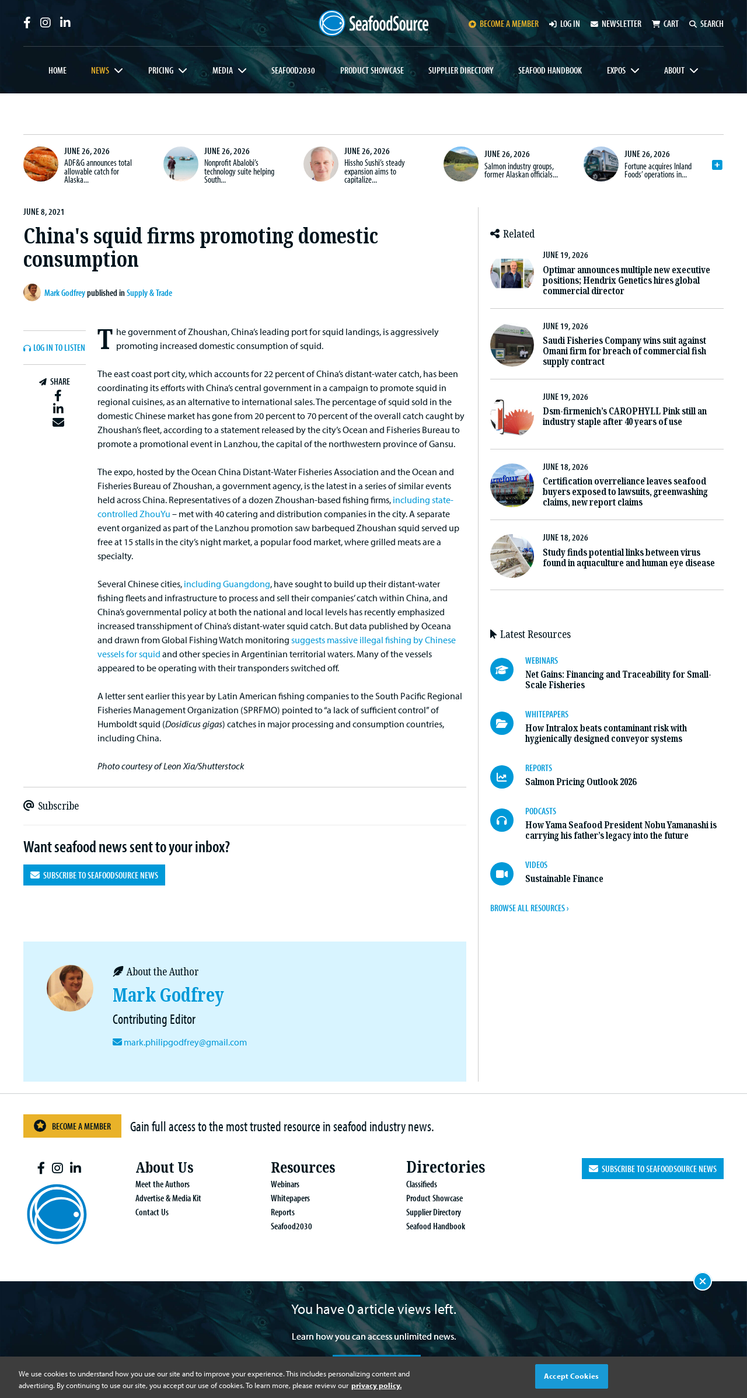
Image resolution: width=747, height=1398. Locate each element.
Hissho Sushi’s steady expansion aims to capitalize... (374, 170)
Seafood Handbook (550, 70)
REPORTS (538, 767)
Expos (616, 70)
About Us (157, 1167)
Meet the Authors (153, 1184)
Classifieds (412, 1184)
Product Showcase (372, 70)
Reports (273, 1212)
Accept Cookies (571, 1375)
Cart (665, 23)
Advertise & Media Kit (159, 1198)
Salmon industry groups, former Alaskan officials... (521, 170)
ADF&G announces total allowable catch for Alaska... (98, 170)
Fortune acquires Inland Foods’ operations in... (658, 170)
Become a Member (72, 1126)
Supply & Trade (149, 292)
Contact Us (142, 1212)
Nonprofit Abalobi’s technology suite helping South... (239, 170)
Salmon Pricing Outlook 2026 (580, 782)
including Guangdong (227, 584)
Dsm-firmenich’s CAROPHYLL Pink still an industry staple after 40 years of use (625, 416)
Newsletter (616, 23)
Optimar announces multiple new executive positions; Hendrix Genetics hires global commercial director (626, 280)
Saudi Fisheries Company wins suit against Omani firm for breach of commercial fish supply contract (624, 351)
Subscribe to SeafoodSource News (94, 875)
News (100, 70)
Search (706, 23)
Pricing (160, 70)
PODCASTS (540, 811)
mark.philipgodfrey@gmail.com (184, 1042)
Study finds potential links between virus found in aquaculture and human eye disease (629, 558)
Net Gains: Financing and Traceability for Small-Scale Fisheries (618, 680)
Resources (296, 1167)
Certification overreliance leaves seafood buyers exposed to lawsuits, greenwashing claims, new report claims (625, 492)
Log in (564, 23)
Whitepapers (281, 1198)
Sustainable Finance (564, 878)
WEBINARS (541, 660)
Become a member (504, 23)
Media (222, 70)
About (674, 70)
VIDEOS (536, 864)
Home (57, 70)
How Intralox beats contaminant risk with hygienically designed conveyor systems (606, 733)
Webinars (275, 1184)
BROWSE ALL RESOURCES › (529, 908)
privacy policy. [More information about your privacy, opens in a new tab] (376, 1385)
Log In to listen (59, 348)
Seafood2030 (293, 70)
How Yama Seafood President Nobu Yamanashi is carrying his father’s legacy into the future (621, 830)
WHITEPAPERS (546, 714)
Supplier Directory (460, 70)
